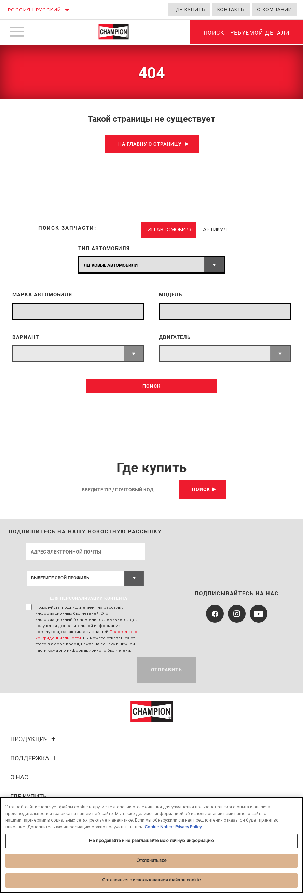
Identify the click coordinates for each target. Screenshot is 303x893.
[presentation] (77, 670)
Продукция (33, 739)
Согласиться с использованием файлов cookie (151, 880)
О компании (274, 9)
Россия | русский (34, 10)
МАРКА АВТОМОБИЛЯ (42, 294)
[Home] (113, 32)
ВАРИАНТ (25, 337)
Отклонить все (151, 860)
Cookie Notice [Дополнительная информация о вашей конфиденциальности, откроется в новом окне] (159, 827)
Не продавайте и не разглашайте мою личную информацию (151, 840)
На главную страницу (150, 144)
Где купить (189, 9)
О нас (19, 777)
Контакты (231, 9)
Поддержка (34, 758)
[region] (151, 845)
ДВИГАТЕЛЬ (175, 337)
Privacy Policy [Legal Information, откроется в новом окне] (188, 827)
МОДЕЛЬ (170, 294)
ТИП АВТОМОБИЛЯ (104, 248)
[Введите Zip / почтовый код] (127, 489)
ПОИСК (151, 386)
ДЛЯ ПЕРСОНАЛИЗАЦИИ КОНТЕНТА (88, 598)
